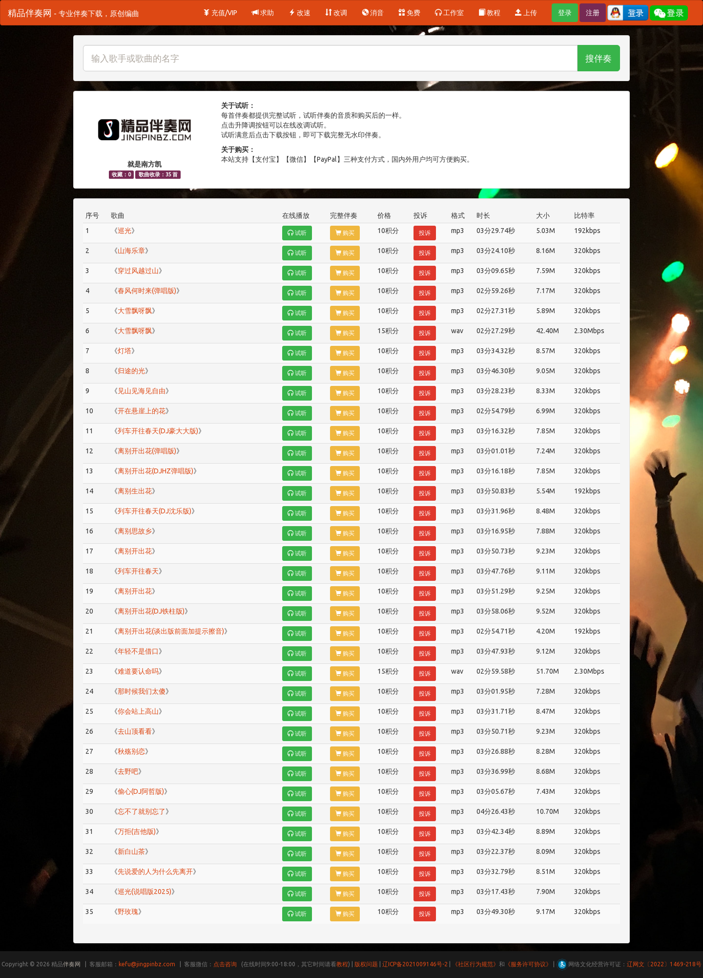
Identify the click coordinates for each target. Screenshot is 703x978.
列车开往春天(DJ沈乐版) (154, 511)
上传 (526, 13)
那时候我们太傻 (141, 691)
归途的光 (131, 371)
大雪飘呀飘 (135, 311)
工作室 (449, 13)
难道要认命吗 (138, 671)
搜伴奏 (598, 58)
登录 (565, 13)
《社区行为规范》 (475, 964)
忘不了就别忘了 (141, 811)
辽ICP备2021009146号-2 (415, 964)
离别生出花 (135, 491)
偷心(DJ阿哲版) (141, 791)
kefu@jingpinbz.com (147, 964)
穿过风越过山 (138, 271)
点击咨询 (225, 964)
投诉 (425, 233)
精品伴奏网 (73, 13)
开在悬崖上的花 (141, 411)
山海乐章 (131, 251)
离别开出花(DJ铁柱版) (151, 611)
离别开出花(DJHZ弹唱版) (155, 471)
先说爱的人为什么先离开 (155, 871)
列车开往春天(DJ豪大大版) (158, 431)
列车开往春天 (138, 571)
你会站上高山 (138, 711)
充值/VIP (220, 13)
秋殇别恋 (131, 751)
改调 (336, 13)
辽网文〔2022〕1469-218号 (664, 964)
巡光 (124, 230)
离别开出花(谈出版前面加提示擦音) (171, 631)
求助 (263, 13)
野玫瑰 (128, 911)
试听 (297, 233)
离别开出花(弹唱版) (147, 451)
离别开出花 (135, 551)
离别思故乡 (135, 531)
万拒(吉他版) (137, 831)
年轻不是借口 (138, 651)
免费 (409, 13)
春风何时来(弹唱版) (147, 291)
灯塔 (124, 351)
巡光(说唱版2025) (144, 891)
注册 (593, 13)
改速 (299, 13)
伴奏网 (72, 964)
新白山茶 (131, 851)
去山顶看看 (135, 731)
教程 (489, 13)
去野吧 (128, 771)
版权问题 (366, 964)
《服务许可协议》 (528, 964)
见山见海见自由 (141, 391)
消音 (373, 13)
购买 (344, 233)
